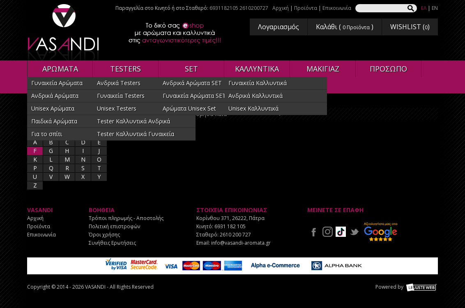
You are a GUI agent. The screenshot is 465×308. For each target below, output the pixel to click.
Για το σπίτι (46, 134)
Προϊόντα (305, 8)
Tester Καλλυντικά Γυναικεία (135, 134)
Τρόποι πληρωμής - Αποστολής (126, 218)
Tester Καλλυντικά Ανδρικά (133, 121)
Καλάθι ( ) (344, 26)
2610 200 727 (235, 234)
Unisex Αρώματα (52, 108)
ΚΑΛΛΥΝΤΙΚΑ (257, 69)
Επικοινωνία (336, 8)
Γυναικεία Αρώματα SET (194, 96)
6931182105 (223, 8)
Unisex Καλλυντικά (253, 108)
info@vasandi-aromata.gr (241, 242)
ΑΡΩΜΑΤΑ (60, 69)
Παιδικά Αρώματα (54, 121)
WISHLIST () (410, 26)
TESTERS (125, 69)
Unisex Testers (116, 108)
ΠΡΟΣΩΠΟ (388, 69)
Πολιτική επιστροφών (114, 226)
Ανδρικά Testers (118, 83)
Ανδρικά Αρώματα (54, 96)
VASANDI (64, 32)
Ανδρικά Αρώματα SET (192, 83)
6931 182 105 (230, 226)
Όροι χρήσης (104, 234)
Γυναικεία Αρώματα (57, 83)
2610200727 (253, 8)
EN (435, 8)
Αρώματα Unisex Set (189, 108)
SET (191, 69)
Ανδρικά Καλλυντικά (255, 96)
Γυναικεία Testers (121, 96)
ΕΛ (423, 8)
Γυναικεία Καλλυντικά (257, 83)
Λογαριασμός (278, 26)
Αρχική (280, 8)
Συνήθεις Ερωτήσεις (112, 242)
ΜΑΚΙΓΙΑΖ (322, 69)
